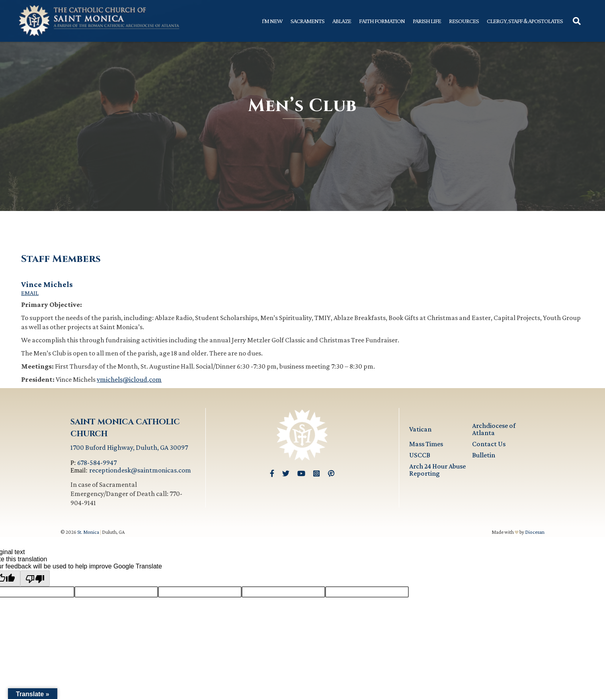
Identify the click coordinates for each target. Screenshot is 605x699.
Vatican (420, 429)
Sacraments (307, 21)
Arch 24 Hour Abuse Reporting (437, 470)
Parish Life (427, 21)
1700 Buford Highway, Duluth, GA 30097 (129, 447)
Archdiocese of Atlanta (493, 429)
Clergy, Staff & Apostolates (525, 21)
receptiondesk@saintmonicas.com (140, 470)
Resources (464, 21)
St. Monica (88, 532)
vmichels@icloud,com (129, 379)
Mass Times (426, 443)
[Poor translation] (35, 578)
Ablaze (341, 21)
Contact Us (488, 443)
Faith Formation (382, 21)
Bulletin (483, 455)
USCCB (419, 455)
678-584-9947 (97, 463)
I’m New (272, 21)
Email (30, 293)
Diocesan (534, 532)
